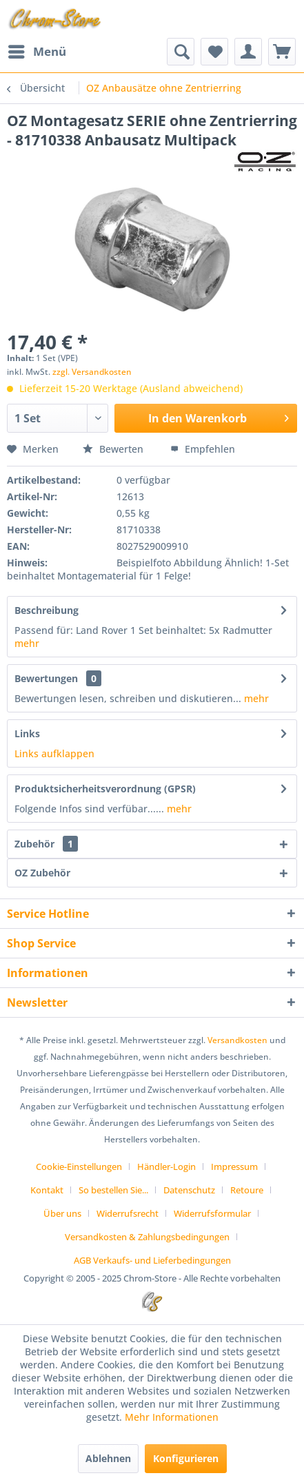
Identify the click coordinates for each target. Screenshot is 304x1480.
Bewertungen (46, 678)
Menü (37, 50)
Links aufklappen (54, 753)
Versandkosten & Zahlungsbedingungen (147, 1237)
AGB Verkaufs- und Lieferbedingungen (152, 1260)
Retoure (246, 1190)
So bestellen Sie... (113, 1190)
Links (27, 733)
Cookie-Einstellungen (79, 1166)
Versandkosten (237, 1040)
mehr (26, 643)
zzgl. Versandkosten (92, 372)
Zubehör (46, 843)
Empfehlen (202, 448)
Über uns (62, 1213)
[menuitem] (36, 51)
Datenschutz (189, 1190)
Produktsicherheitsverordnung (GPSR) (105, 788)
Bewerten (114, 448)
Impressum (234, 1166)
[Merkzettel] (214, 51)
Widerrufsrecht (128, 1213)
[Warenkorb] (282, 51)
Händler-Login (166, 1166)
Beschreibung (46, 610)
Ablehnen (108, 1458)
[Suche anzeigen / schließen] (180, 51)
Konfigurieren (186, 1458)
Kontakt (46, 1190)
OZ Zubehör (42, 872)
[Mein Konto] (248, 51)
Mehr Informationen (172, 1417)
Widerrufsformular (212, 1213)
